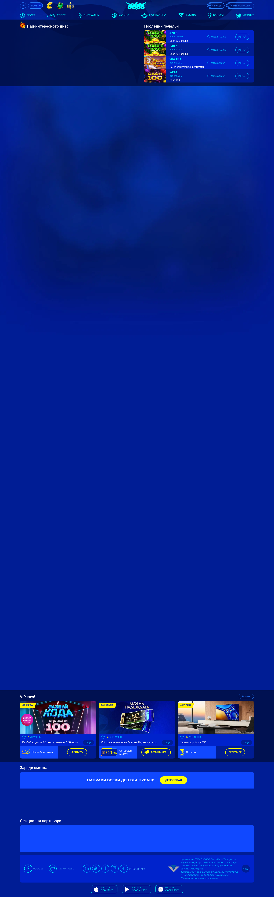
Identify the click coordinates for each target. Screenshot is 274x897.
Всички (246, 696)
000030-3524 (193, 874)
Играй (242, 36)
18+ (245, 869)
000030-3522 (217, 871)
